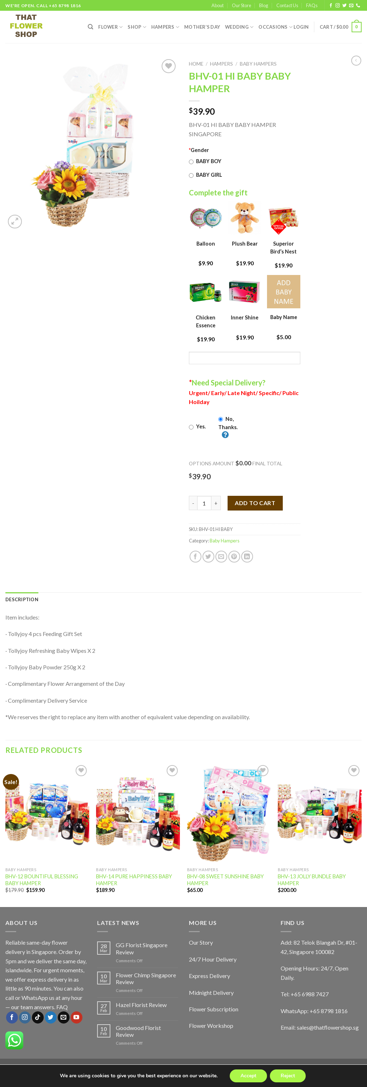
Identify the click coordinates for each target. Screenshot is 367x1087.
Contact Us (287, 5)
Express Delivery (209, 975)
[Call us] (358, 5)
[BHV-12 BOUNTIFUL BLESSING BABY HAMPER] (47, 813)
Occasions (275, 27)
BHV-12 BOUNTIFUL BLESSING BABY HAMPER (41, 879)
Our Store (241, 5)
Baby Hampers (258, 64)
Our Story (201, 942)
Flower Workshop (211, 1025)
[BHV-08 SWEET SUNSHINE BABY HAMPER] (229, 813)
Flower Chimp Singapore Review (146, 978)
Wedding (239, 27)
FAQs (312, 5)
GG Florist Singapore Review (141, 948)
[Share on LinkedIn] (247, 557)
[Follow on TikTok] (38, 1017)
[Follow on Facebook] (331, 5)
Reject (288, 1075)
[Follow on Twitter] (344, 5)
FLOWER (110, 27)
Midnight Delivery (211, 992)
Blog (263, 5)
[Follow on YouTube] (76, 1017)
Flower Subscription (213, 1009)
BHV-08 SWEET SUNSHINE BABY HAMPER (225, 879)
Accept (248, 1075)
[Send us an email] (351, 5)
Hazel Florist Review (141, 1004)
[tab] (21, 599)
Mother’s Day (202, 27)
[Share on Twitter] (208, 557)
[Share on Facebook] (195, 557)
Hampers (165, 27)
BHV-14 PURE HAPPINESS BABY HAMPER (134, 879)
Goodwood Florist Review (138, 1031)
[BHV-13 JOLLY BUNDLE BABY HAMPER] (320, 813)
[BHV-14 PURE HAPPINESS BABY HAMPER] (138, 813)
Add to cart (255, 502)
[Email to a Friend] (221, 557)
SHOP (137, 27)
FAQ (62, 1006)
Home (196, 64)
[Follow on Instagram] (337, 5)
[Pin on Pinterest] (234, 557)
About (217, 5)
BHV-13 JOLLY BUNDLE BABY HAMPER (312, 879)
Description (21, 599)
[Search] (90, 27)
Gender (199, 150)
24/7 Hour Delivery (213, 959)
